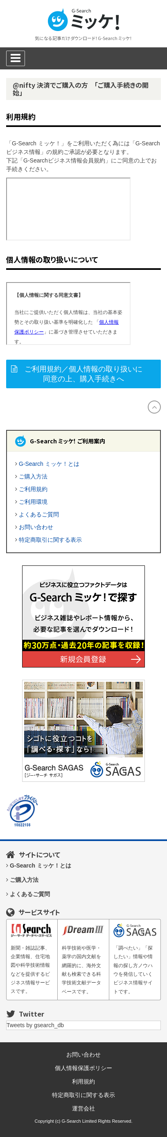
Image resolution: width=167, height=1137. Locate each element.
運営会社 (83, 1108)
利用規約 (83, 1081)
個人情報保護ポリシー (83, 1068)
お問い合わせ (36, 527)
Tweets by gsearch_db (35, 1025)
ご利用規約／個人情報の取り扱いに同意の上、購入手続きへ (83, 374)
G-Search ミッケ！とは (49, 464)
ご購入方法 (33, 476)
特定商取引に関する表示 (50, 539)
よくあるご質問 (39, 514)
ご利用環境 (33, 501)
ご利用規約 (33, 489)
